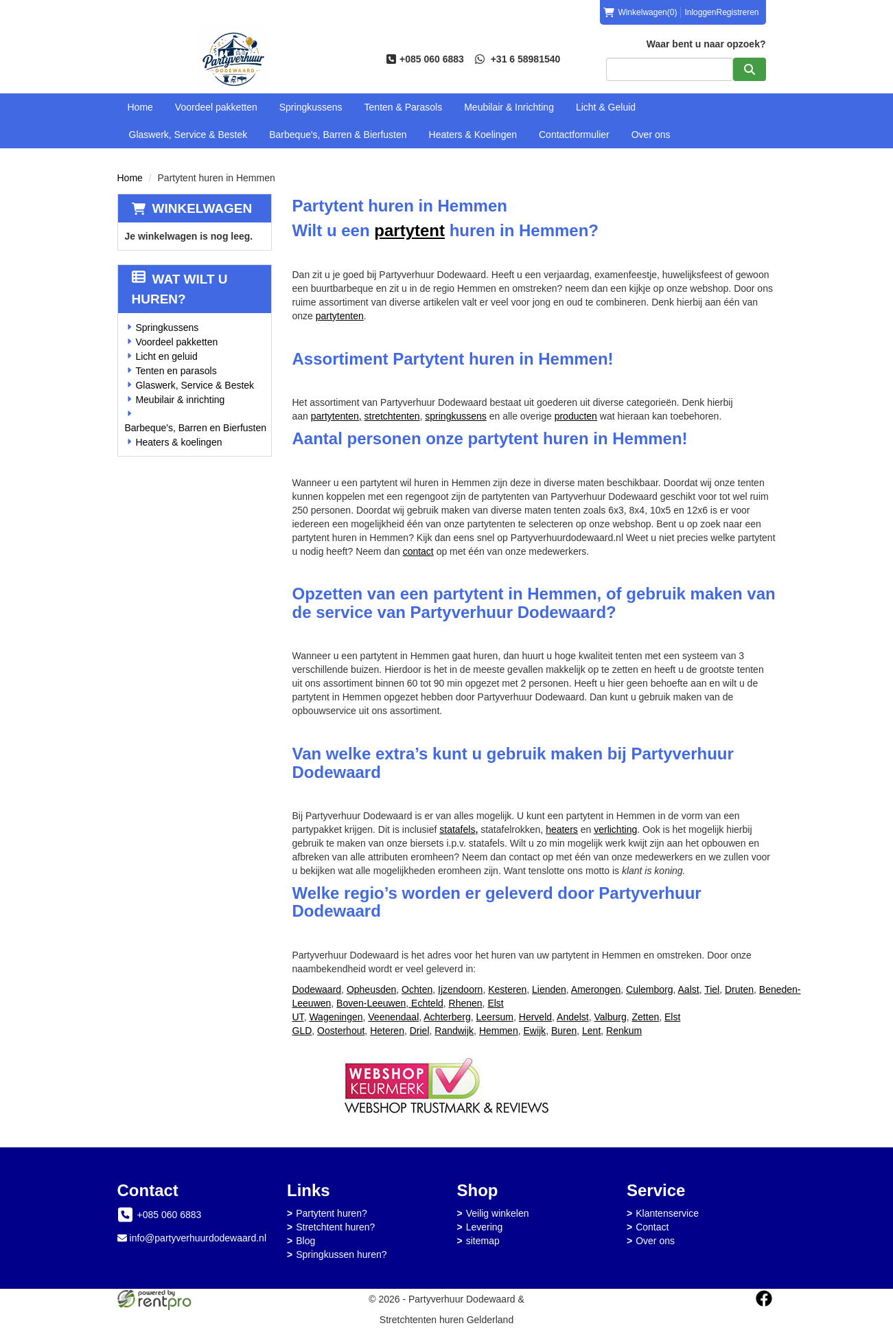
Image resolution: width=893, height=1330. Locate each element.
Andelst (573, 1016)
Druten (739, 989)
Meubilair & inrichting (179, 399)
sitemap (483, 1240)
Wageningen (335, 1016)
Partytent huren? (331, 1213)
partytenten (340, 315)
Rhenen (466, 1003)
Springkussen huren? (341, 1254)
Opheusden (371, 989)
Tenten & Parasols (403, 107)
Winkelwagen (202, 208)
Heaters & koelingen (178, 442)
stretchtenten (392, 416)
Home (140, 107)
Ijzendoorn (460, 989)
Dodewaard (317, 989)
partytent (409, 230)
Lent (591, 1030)
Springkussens (311, 107)
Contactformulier (574, 134)
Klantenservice (667, 1213)
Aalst (688, 989)
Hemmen (498, 1030)
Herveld (535, 1016)
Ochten (417, 989)
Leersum (494, 1016)
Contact (652, 1227)
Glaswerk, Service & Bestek (188, 134)
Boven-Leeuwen (371, 1003)
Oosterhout (340, 1030)
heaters (562, 829)
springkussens (456, 416)
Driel (420, 1030)
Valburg (610, 1016)
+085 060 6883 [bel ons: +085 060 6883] (169, 1214)
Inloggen (700, 12)
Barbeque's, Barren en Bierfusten (196, 427)
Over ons (651, 134)
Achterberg (447, 1016)
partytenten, (336, 416)
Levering (484, 1227)
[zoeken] (749, 69)
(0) (640, 12)
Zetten (646, 1016)
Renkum (624, 1030)
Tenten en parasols (175, 370)
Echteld (425, 1003)
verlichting (615, 829)
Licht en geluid (166, 356)
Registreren (737, 12)
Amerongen (596, 989)
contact (418, 551)
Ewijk (534, 1030)
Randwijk (454, 1030)
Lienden (549, 989)
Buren (564, 1030)
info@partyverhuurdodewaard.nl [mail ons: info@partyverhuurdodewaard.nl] (198, 1237)
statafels (458, 829)
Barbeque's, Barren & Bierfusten (337, 134)
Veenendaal (393, 1016)
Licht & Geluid (606, 107)
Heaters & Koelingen (473, 134)
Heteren (387, 1030)
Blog (305, 1240)
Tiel (711, 989)
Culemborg (649, 989)
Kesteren (507, 989)
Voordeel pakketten (216, 107)
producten (576, 416)
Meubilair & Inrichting (509, 107)
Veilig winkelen (497, 1213)
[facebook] (764, 1298)
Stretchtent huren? (335, 1227)
